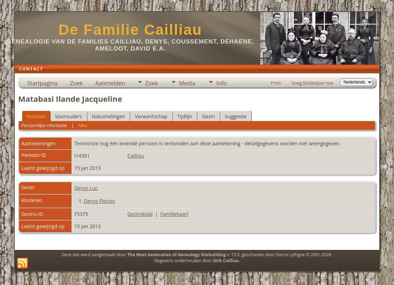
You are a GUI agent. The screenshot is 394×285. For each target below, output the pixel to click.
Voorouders (68, 116)
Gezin (208, 116)
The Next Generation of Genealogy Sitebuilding (176, 255)
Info (221, 83)
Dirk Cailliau (226, 261)
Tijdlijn (184, 116)
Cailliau (135, 155)
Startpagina (42, 83)
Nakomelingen (108, 116)
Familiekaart (174, 214)
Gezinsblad (140, 214)
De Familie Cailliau (130, 29)
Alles (82, 125)
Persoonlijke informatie (44, 125)
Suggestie (236, 116)
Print (276, 83)
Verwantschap (151, 116)
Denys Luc (86, 188)
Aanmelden (110, 83)
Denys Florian (99, 201)
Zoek (76, 83)
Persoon (35, 116)
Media (187, 83)
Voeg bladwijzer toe (312, 83)
